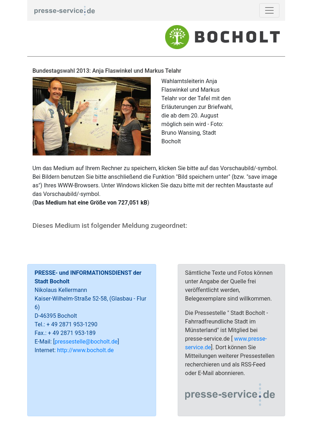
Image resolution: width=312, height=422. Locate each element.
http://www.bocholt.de (85, 350)
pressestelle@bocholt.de (86, 341)
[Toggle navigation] (269, 10)
